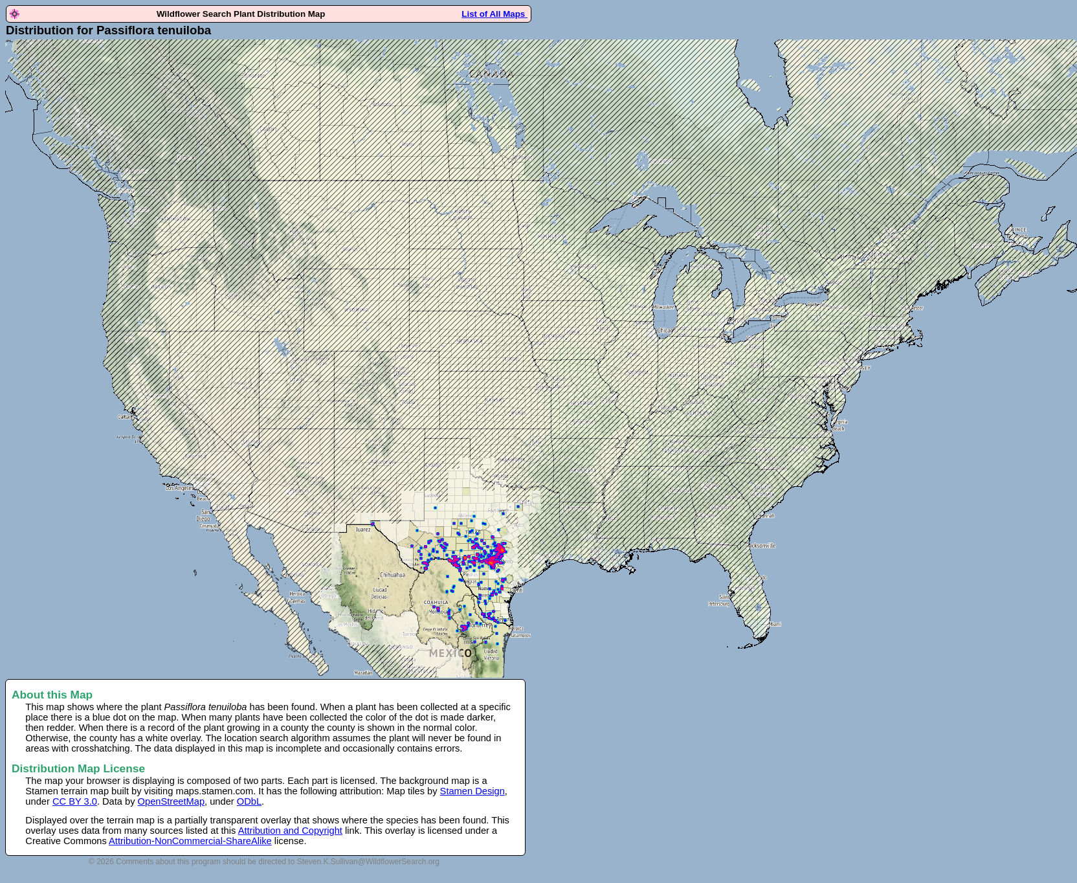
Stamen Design (472, 791)
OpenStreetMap (171, 801)
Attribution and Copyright (290, 830)
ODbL (249, 801)
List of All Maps (494, 14)
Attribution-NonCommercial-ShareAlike (190, 841)
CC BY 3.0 (74, 801)
